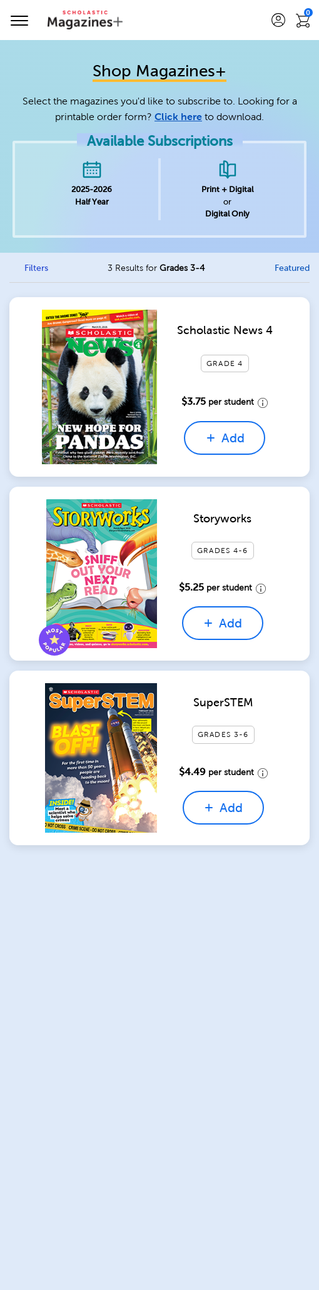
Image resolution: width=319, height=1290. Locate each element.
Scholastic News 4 (225, 330)
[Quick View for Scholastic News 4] (100, 387)
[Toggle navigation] (23, 20)
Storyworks (222, 518)
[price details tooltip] (261, 402)
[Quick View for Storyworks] (102, 573)
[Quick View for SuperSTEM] (101, 758)
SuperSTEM (223, 702)
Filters (36, 268)
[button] (278, 20)
